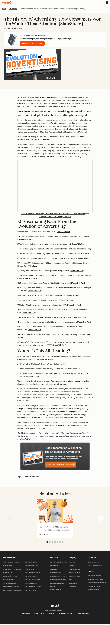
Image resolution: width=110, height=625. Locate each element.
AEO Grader (54, 566)
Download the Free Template (32, 43)
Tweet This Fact (63, 232)
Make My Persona (55, 573)
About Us (72, 562)
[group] (55, 519)
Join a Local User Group (95, 566)
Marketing (13, 9)
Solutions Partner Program (96, 579)
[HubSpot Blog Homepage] (7, 2)
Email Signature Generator (58, 576)
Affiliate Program (93, 590)
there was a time (45, 97)
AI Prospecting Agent (31, 562)
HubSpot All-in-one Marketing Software (55, 217)
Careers (71, 566)
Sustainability (73, 583)
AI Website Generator (10, 583)
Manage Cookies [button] (83, 614)
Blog (70, 580)
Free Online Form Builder (32, 573)
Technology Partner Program (96, 583)
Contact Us (72, 587)
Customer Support (93, 562)
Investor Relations (74, 576)
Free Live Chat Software (32, 580)
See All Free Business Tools (58, 562)
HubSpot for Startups (94, 586)
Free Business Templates (58, 580)
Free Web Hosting (30, 590)
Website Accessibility (65, 614)
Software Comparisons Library (57, 585)
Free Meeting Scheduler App (12, 569)
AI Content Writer (8, 580)
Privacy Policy (39, 614)
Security (51, 614)
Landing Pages (29, 569)
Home (4, 9)
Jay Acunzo (18, 28)
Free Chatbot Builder (31, 576)
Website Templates (56, 590)
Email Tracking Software (10, 576)
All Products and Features (11, 562)
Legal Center (25, 614)
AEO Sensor (54, 569)
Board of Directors (74, 573)
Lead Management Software (12, 590)
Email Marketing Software (11, 587)
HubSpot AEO (7, 566)
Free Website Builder (31, 566)
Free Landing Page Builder (33, 587)
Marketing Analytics (31, 583)
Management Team (75, 569)
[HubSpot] (55, 606)
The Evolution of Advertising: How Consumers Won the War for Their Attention (53, 214)
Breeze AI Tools (8, 573)
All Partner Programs (94, 576)
